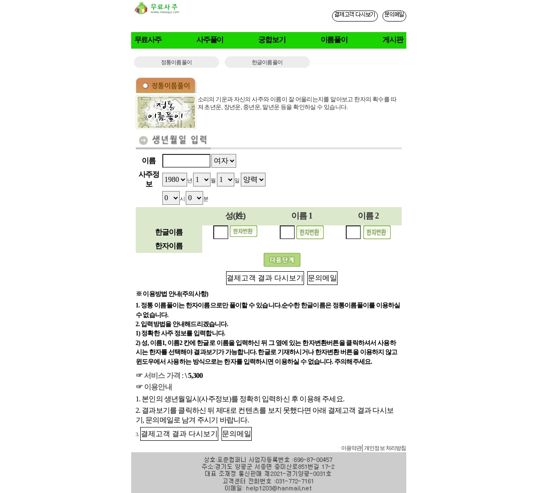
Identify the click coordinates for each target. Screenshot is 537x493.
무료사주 (148, 40)
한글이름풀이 (267, 62)
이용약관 (351, 448)
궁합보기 (272, 40)
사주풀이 (210, 40)
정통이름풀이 (176, 62)
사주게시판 (322, 447)
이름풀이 (334, 40)
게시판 (392, 40)
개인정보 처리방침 (385, 448)
